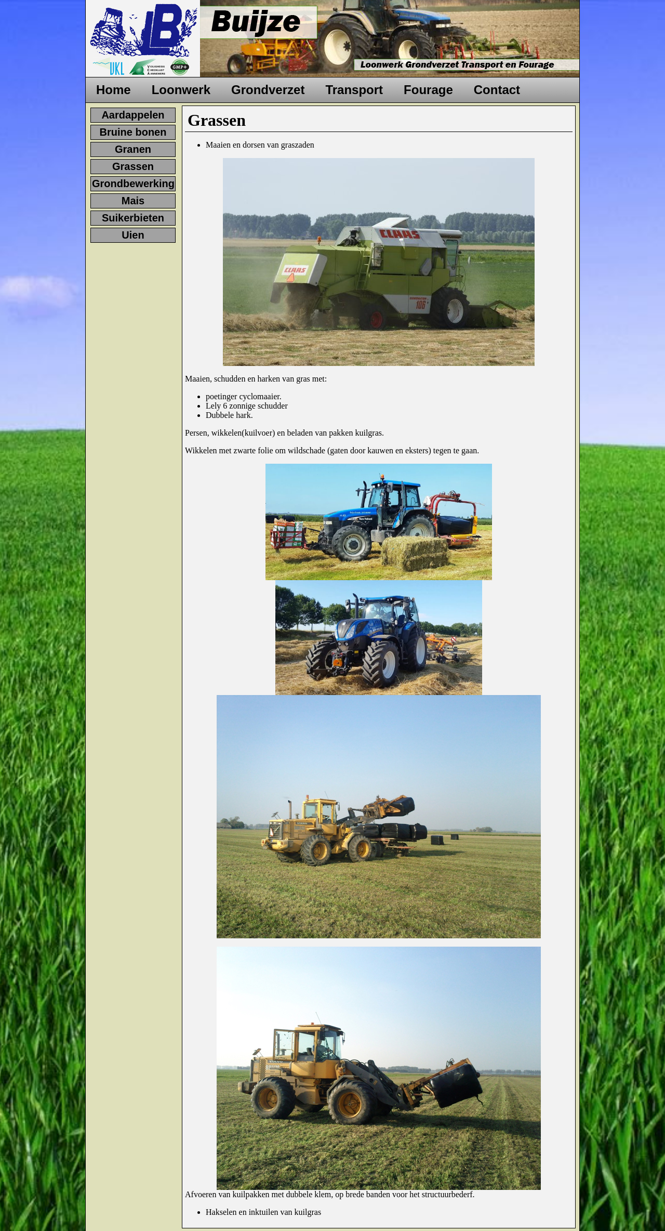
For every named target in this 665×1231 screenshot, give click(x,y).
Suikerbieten (133, 218)
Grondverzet (267, 90)
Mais (133, 200)
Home (113, 90)
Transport (354, 90)
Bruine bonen (133, 132)
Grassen (133, 166)
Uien (133, 235)
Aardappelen (132, 115)
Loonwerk (181, 90)
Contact (497, 90)
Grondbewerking (133, 183)
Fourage (428, 90)
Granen (133, 149)
